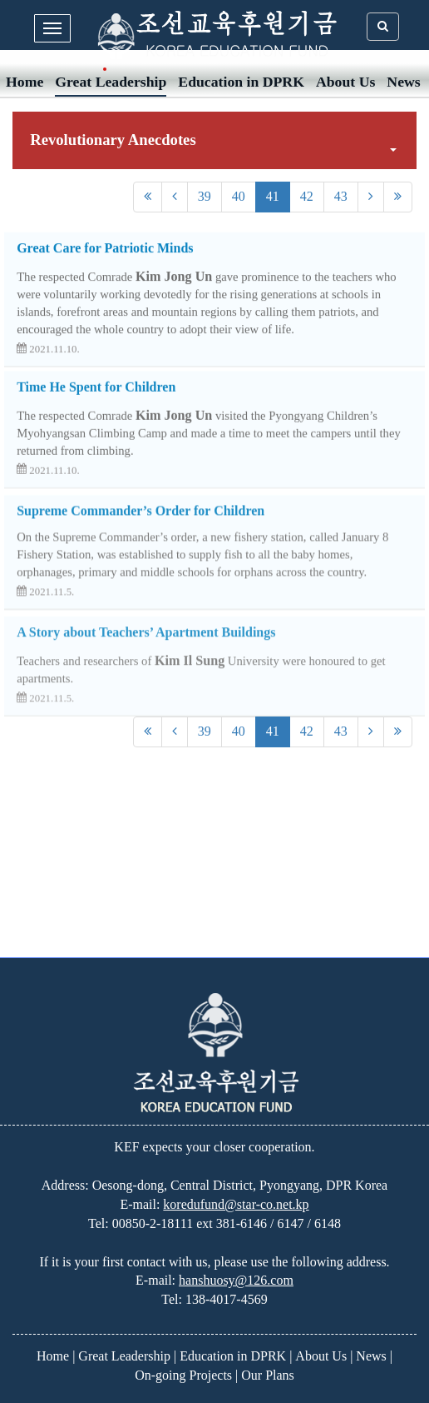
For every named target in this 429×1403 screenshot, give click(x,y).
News (403, 81)
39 (204, 196)
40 (238, 196)
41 (272, 196)
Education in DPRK (241, 81)
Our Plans (267, 1375)
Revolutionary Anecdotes (213, 141)
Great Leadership (110, 81)
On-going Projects (183, 1375)
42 (306, 196)
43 (341, 196)
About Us (345, 81)
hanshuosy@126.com (236, 1280)
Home (24, 81)
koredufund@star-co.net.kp (235, 1204)
